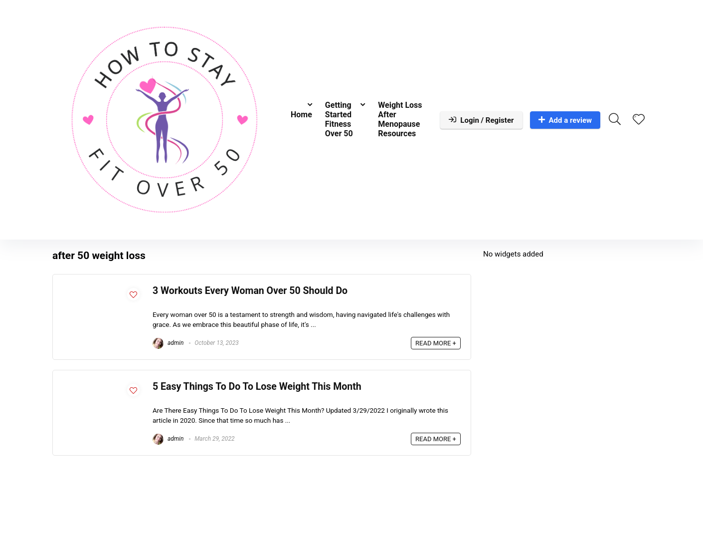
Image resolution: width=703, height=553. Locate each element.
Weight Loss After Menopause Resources (400, 119)
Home (301, 114)
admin (168, 342)
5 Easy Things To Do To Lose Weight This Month (257, 386)
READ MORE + (435, 343)
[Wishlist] (639, 120)
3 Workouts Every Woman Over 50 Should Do (250, 290)
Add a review (565, 120)
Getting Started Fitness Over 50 (339, 119)
